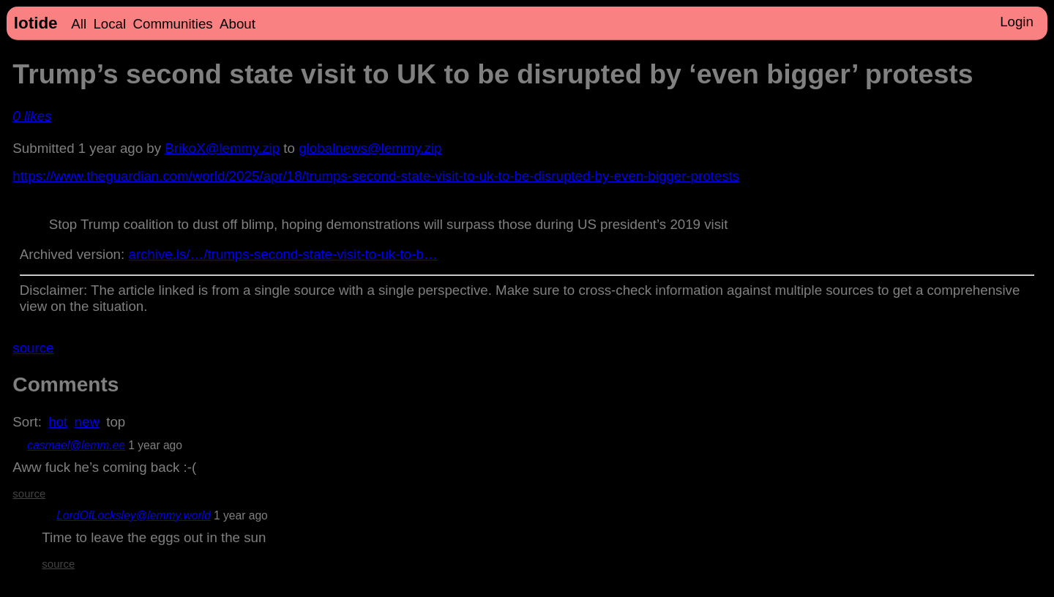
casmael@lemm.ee (76, 445)
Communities (173, 23)
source (32, 348)
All (78, 23)
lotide (36, 23)
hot (57, 421)
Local (109, 23)
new (87, 421)
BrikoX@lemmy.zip (222, 148)
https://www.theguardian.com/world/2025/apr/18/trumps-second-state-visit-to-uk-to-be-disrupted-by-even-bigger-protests (375, 176)
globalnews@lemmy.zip (370, 148)
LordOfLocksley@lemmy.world (133, 515)
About (237, 23)
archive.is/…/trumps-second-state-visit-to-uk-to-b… (282, 254)
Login (1017, 21)
